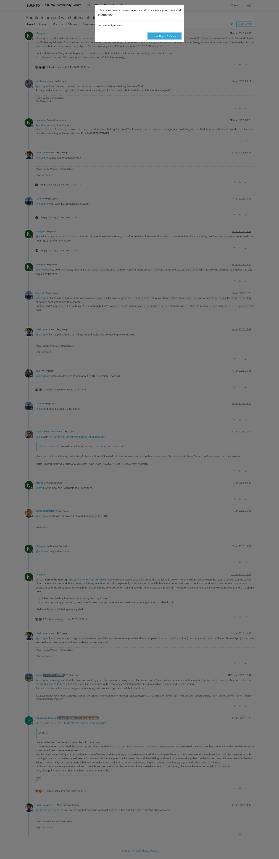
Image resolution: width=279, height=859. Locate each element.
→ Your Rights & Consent (164, 36)
